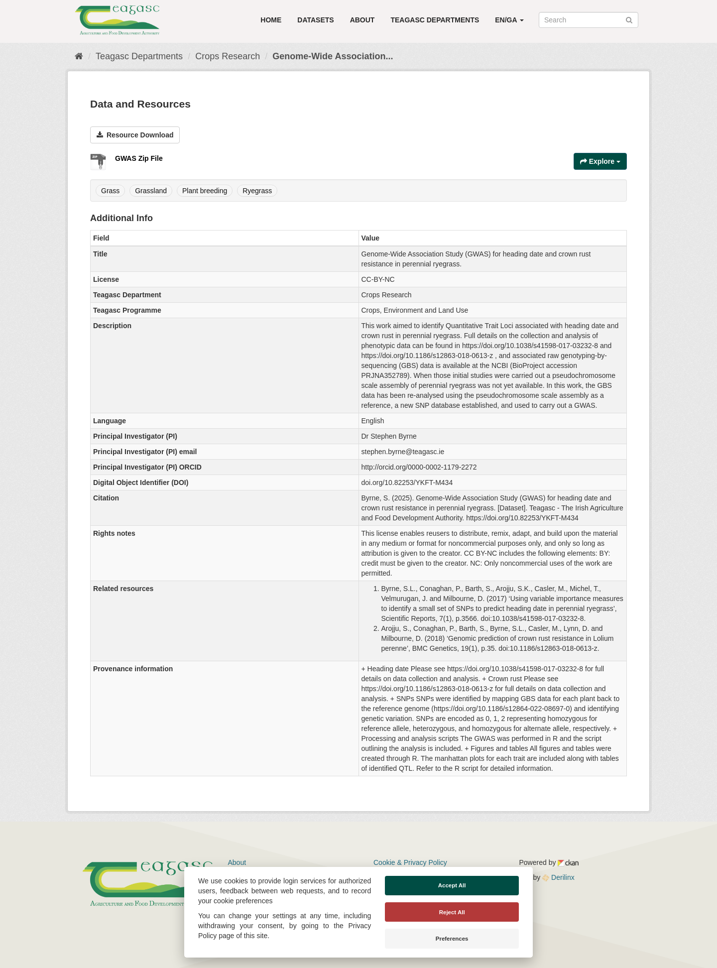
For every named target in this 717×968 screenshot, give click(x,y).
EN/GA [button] (509, 20)
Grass (110, 191)
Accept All (452, 885)
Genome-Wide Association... (332, 56)
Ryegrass (257, 191)
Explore (600, 161)
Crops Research (227, 56)
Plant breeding (204, 191)
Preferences (452, 939)
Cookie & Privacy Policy (410, 862)
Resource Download (135, 135)
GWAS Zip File (139, 158)
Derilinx (558, 877)
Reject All (452, 912)
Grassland (151, 191)
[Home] (79, 56)
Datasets (315, 20)
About (362, 20)
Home (270, 20)
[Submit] (629, 19)
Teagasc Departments (434, 20)
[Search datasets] (588, 20)
